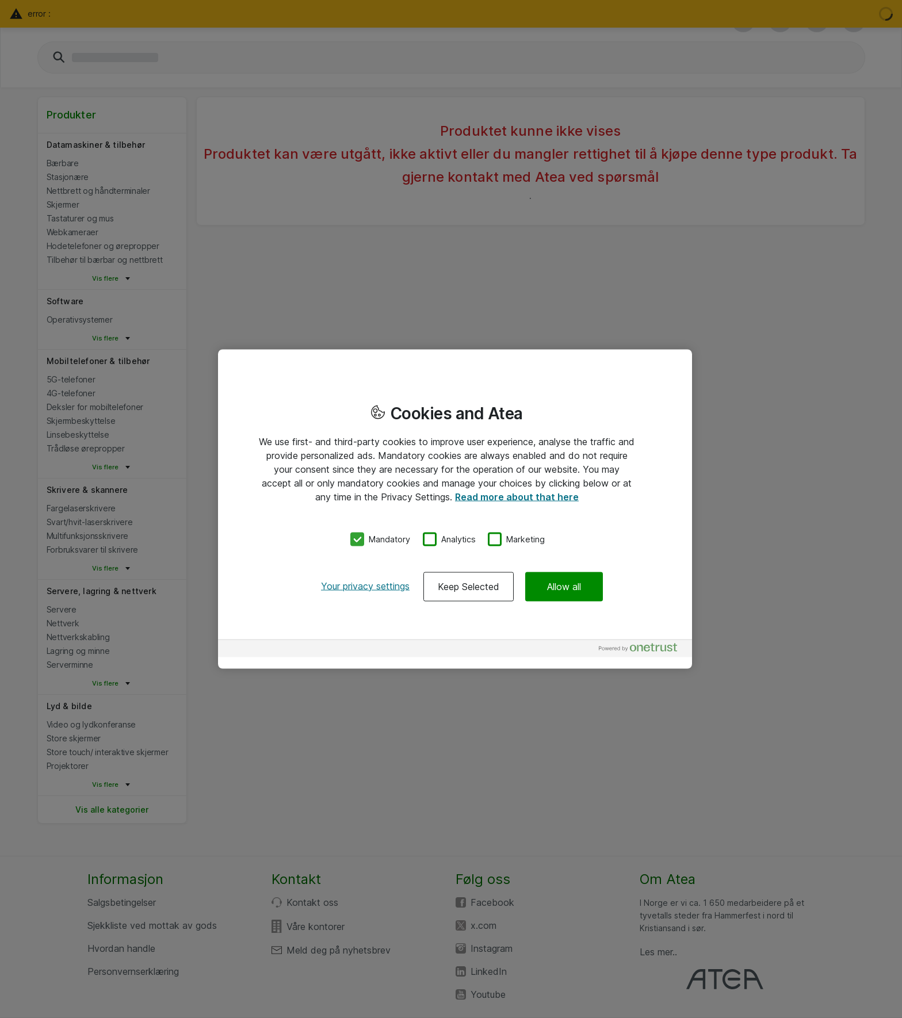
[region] (455, 509)
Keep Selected (468, 586)
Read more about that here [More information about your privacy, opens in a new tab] (517, 497)
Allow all (564, 586)
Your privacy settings (365, 585)
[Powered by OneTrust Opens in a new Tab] (642, 649)
